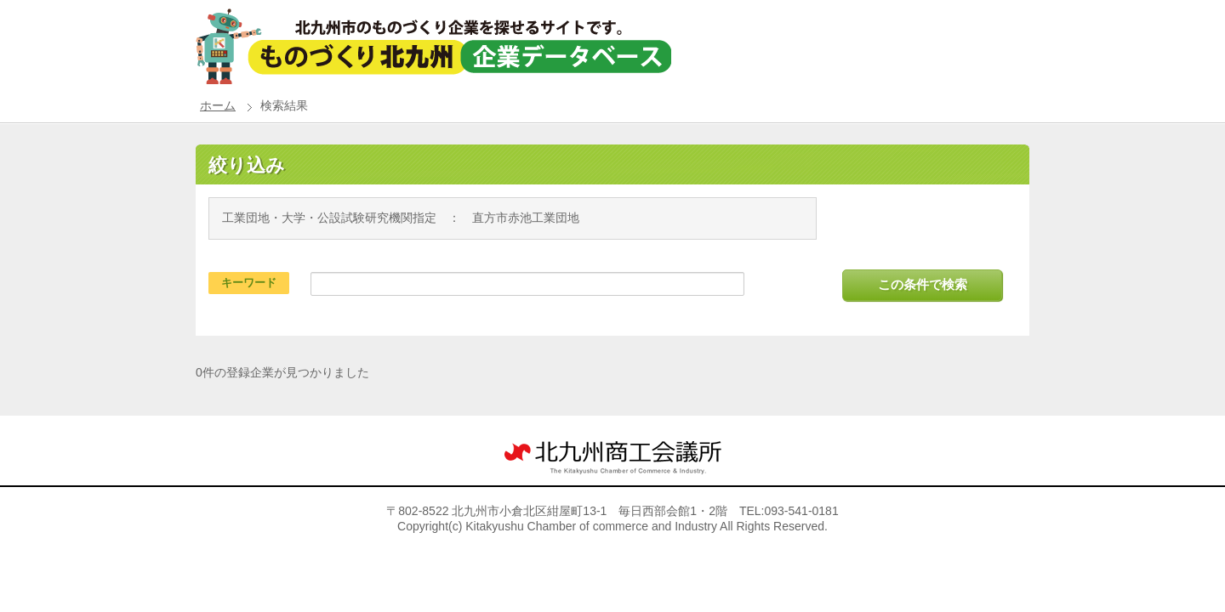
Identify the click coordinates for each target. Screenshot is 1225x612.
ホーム (218, 105)
